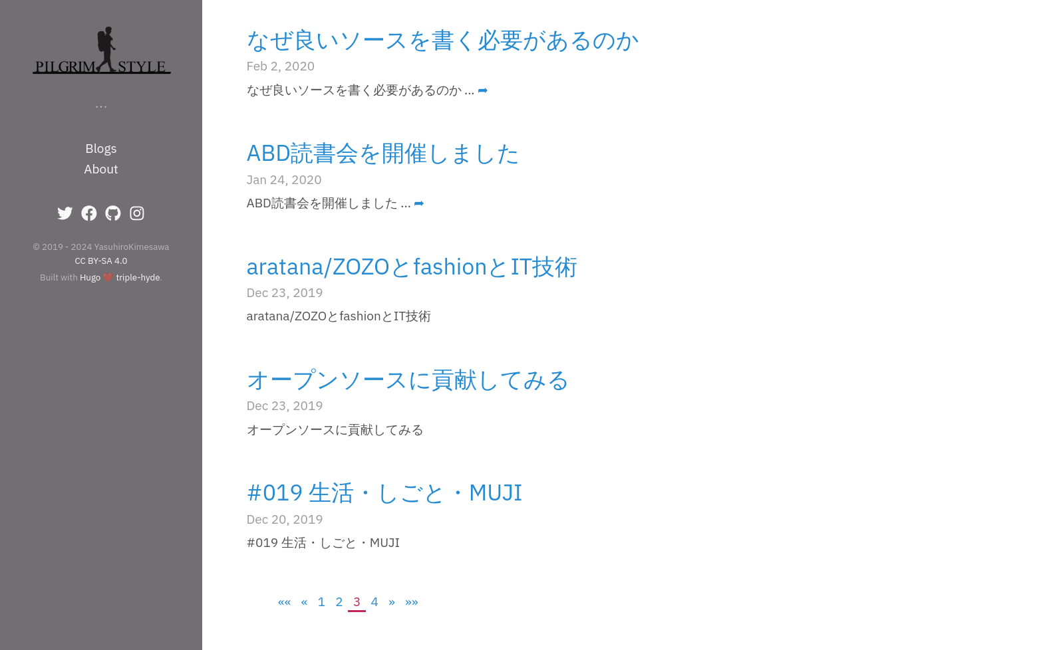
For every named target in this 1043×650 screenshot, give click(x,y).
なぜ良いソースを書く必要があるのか (443, 39)
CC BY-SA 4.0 (101, 261)
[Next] (392, 601)
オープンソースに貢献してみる (408, 378)
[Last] (411, 601)
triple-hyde (138, 277)
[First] (285, 601)
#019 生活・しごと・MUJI (385, 491)
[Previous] (304, 601)
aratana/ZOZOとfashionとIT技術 (412, 265)
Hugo (90, 277)
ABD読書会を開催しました (384, 152)
